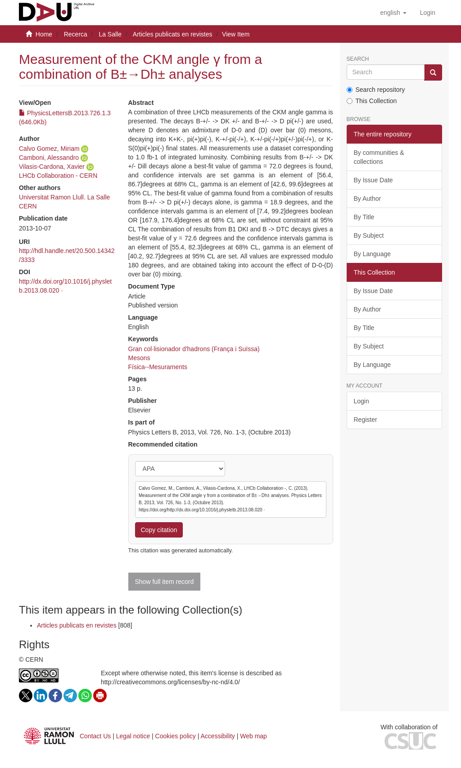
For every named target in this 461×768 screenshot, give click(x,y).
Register (365, 419)
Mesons (139, 357)
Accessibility (218, 736)
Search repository (376, 89)
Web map (253, 736)
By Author (367, 198)
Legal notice (133, 736)
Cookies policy (175, 736)
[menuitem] (427, 12)
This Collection (372, 100)
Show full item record (164, 581)
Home (44, 34)
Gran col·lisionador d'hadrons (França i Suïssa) (194, 348)
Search (358, 59)
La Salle (110, 34)
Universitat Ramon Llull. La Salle (64, 197)
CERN (28, 206)
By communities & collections (379, 157)
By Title (364, 217)
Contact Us (95, 736)
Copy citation (159, 529)
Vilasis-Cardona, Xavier (52, 166)
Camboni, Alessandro (49, 157)
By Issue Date (373, 180)
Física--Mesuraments (157, 366)
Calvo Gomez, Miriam (49, 148)
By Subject (369, 235)
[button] (393, 12)
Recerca (75, 34)
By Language (372, 254)
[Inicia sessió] (427, 12)
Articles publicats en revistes (172, 34)
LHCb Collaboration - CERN (58, 175)
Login (361, 401)
